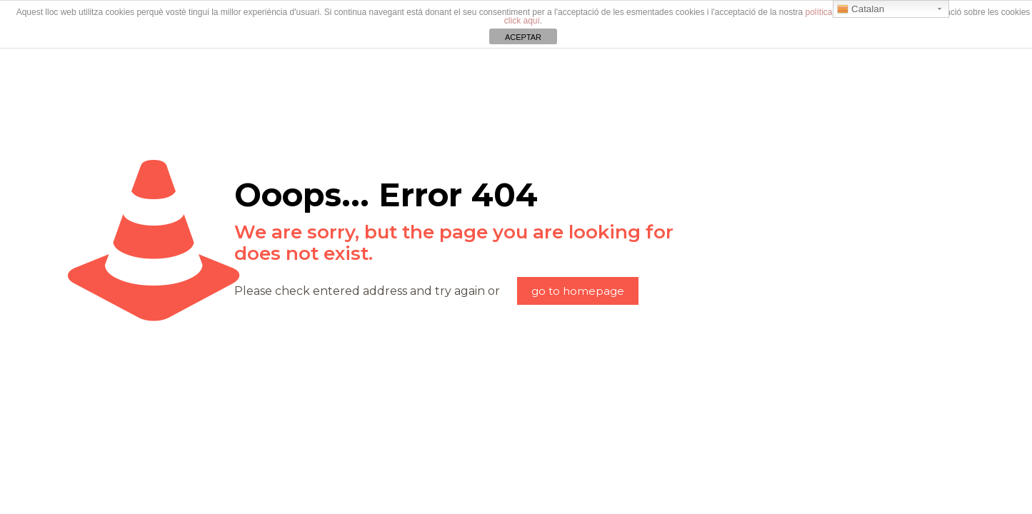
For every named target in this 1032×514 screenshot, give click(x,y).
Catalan (860, 9)
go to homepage (577, 291)
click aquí (522, 21)
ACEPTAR (523, 37)
